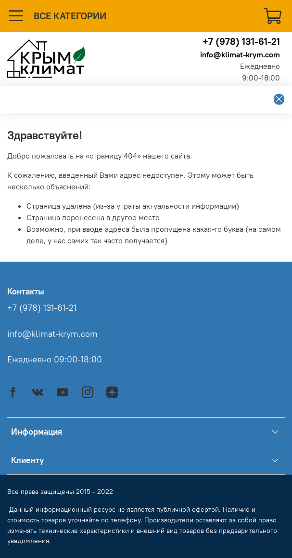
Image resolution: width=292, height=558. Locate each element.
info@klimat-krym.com (240, 54)
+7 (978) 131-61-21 (241, 41)
